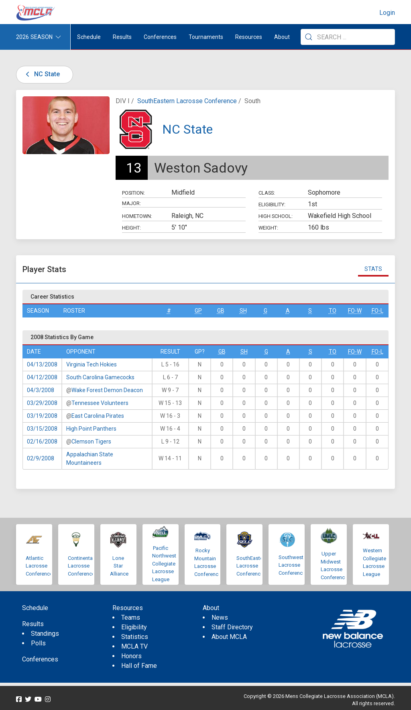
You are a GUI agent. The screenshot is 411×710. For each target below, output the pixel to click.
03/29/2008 (42, 403)
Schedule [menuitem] (89, 37)
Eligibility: (271, 204)
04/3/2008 (40, 390)
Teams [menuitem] (130, 617)
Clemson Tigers (91, 441)
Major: (131, 203)
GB (220, 310)
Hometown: (137, 216)
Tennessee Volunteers (99, 403)
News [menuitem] (220, 617)
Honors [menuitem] (131, 656)
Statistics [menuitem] (134, 637)
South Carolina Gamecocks (100, 377)
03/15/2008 (42, 428)
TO (332, 310)
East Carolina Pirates (97, 416)
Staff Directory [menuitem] (232, 627)
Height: (131, 228)
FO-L (377, 310)
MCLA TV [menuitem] (134, 646)
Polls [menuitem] (38, 643)
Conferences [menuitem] (40, 659)
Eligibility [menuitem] (134, 627)
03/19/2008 (42, 416)
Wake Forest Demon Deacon (107, 390)
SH (243, 310)
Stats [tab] (373, 269)
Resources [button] (248, 37)
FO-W (355, 310)
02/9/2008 (40, 458)
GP (198, 310)
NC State (41, 74)
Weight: (268, 228)
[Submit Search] (309, 37)
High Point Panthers (91, 428)
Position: (133, 193)
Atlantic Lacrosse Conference (39, 566)
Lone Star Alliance (119, 566)
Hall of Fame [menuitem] (139, 665)
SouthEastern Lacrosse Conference (187, 101)
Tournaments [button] (206, 37)
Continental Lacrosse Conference (81, 566)
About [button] (282, 37)
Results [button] (122, 37)
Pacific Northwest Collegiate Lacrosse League (164, 563)
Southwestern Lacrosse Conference (295, 565)
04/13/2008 (42, 364)
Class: (266, 193)
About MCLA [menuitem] (229, 637)
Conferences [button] (160, 37)
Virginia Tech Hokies (91, 364)
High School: (275, 216)
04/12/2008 (42, 377)
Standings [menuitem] (45, 633)
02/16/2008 (42, 441)
